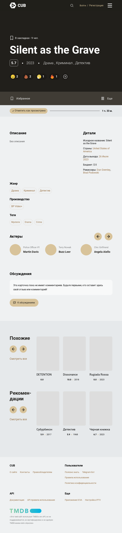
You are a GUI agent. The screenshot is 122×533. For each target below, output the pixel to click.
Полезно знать (72, 463)
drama (28, 223)
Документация (17, 490)
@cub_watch (75, 524)
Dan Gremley (103, 171)
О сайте (13, 463)
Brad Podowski (91, 173)
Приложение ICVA (73, 490)
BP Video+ (16, 207)
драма (48, 63)
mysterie (15, 223)
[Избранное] (20, 99)
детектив (83, 63)
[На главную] (18, 6)
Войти (82, 5)
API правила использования (41, 490)
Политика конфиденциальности (80, 473)
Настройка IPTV (93, 490)
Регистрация (96, 5)
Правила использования (77, 468)
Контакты (25, 463)
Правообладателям (42, 463)
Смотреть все (18, 360)
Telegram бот (88, 463)
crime (40, 223)
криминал (65, 63)
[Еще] (106, 99)
